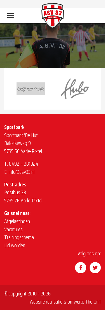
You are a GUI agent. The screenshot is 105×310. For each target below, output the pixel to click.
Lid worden (14, 245)
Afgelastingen (17, 221)
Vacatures (13, 229)
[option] (31, 89)
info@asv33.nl (21, 171)
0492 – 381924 (23, 163)
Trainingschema (19, 237)
